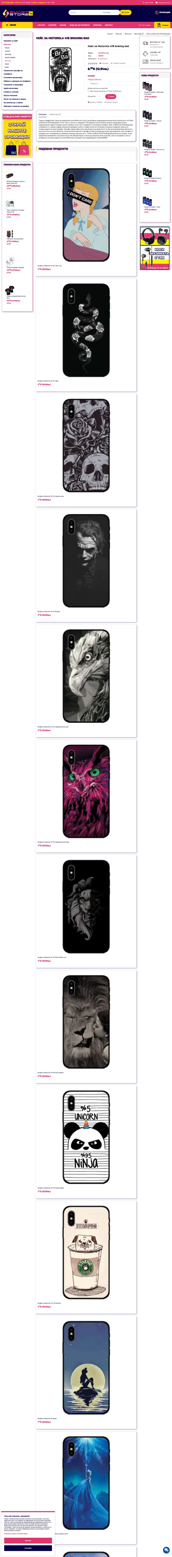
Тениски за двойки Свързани (15, 267)
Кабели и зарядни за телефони (17, 81)
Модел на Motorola (95, 79)
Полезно (97, 25)
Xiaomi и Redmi (10, 57)
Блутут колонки (10, 95)
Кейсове (119, 34)
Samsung (8, 54)
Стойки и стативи (11, 92)
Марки (63, 25)
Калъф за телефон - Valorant (152, 121)
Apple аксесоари (11, 88)
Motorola (128, 34)
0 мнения (103, 63)
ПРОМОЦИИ (164, 12)
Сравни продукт (111, 102)
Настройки (28, 1548)
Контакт (109, 25)
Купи (112, 97)
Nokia (7, 67)
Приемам (28, 1540)
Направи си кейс (11, 41)
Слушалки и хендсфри (13, 85)
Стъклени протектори (13, 78)
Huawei (7, 51)
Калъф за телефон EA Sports (152, 178)
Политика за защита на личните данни (16, 1534)
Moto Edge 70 (139, 34)
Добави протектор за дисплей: (98, 88)
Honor (7, 64)
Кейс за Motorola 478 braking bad (158, 34)
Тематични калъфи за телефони (13, 72)
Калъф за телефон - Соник (152, 207)
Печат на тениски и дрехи (15, 99)
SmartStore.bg (103, 53)
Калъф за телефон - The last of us (154, 149)
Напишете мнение (118, 63)
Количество (92, 96)
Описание (42, 114)
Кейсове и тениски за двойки (16, 106)
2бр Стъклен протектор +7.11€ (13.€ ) (104, 91)
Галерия (52, 25)
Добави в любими (95, 102)
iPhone (7, 48)
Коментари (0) (55, 114)
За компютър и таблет (13, 103)
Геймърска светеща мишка (15, 239)
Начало (41, 25)
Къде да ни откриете (80, 25)
